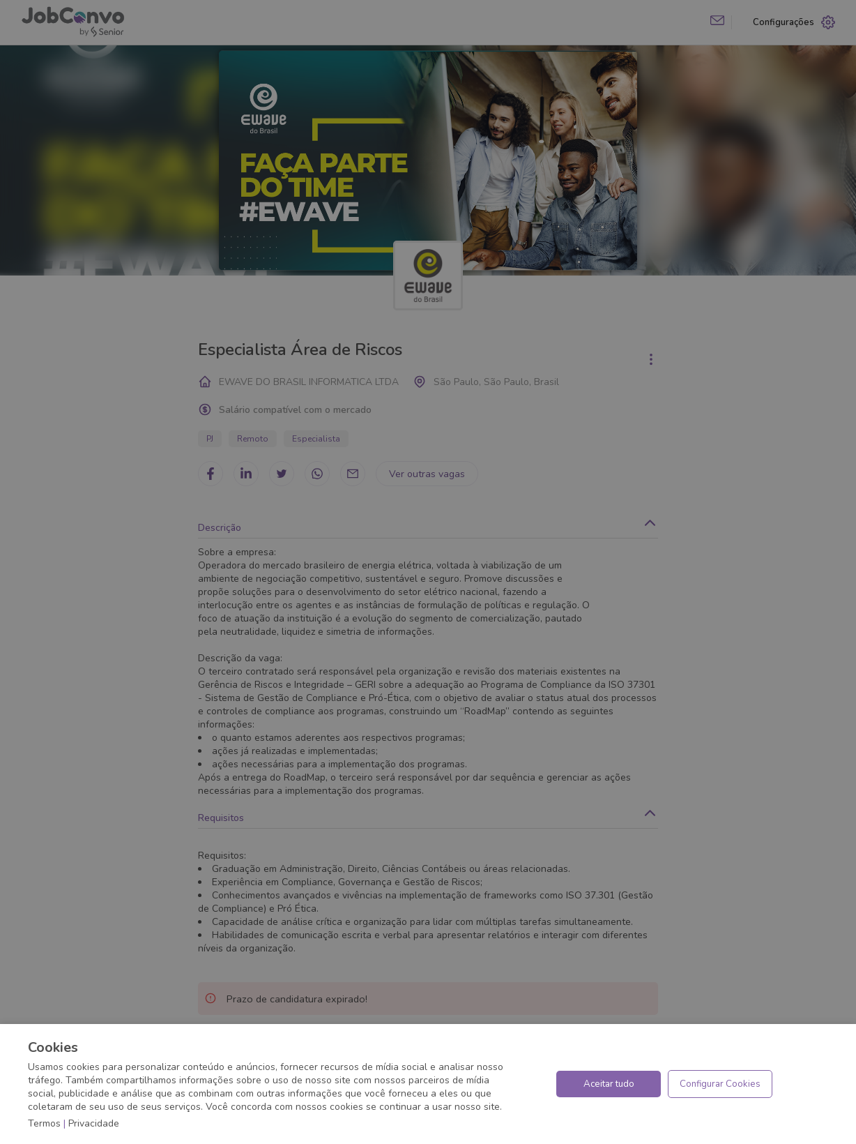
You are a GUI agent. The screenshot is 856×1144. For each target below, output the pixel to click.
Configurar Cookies (720, 1084)
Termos (44, 1123)
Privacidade (93, 1123)
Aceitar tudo (608, 1084)
